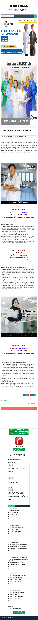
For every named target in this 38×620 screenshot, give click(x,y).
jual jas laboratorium (14, 542)
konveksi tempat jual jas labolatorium (17, 564)
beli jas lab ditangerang (14, 510)
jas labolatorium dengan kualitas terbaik (18, 523)
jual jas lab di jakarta (14, 529)
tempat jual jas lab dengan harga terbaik (18, 575)
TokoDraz (10, 617)
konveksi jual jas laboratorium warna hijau (18, 557)
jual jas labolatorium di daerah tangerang (18, 540)
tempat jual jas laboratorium (15, 608)
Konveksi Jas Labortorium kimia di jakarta (18, 546)
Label (12, 506)
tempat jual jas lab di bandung (16, 577)
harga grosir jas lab (14, 512)
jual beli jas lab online (14, 525)
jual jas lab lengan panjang (15, 531)
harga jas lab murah (14, 514)
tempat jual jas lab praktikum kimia (17, 592)
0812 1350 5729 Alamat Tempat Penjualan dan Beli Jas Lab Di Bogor (17, 470)
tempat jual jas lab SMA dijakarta (16, 596)
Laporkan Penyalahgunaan (14, 459)
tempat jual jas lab (13, 573)
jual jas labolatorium (14, 538)
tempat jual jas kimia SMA (15, 571)
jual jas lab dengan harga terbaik (16, 527)
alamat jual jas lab (13, 508)
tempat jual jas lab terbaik (15, 598)
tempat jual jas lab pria (14, 594)
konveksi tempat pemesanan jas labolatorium (19, 566)
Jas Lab (11, 516)
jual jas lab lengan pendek (15, 533)
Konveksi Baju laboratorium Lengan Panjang (18, 544)
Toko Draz (19, 6)
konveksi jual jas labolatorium (16, 555)
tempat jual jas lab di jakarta (15, 579)
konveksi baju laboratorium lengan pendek (18, 548)
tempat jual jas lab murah (15, 590)
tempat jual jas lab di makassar (16, 581)
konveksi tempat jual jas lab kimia (16, 562)
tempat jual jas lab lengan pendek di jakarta (18, 588)
